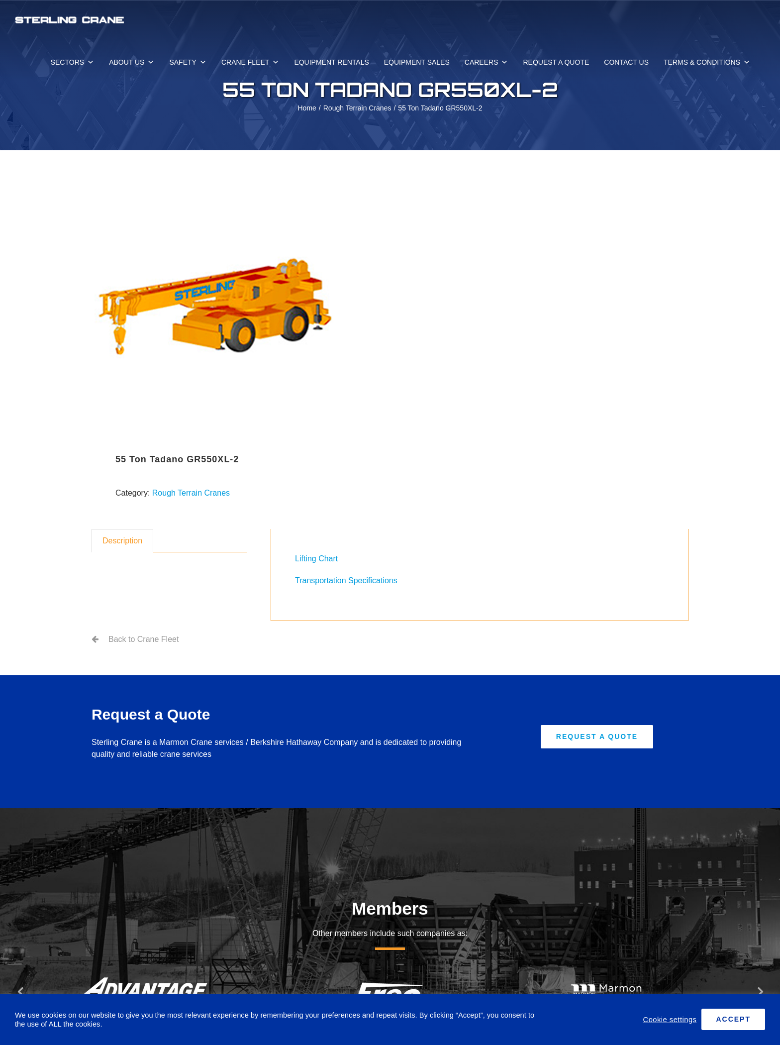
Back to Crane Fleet (143, 639)
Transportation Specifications (346, 580)
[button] (19, 991)
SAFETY (187, 62)
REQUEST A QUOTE (556, 62)
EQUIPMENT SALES (417, 62)
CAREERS (486, 62)
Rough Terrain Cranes (191, 493)
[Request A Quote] (597, 736)
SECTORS (72, 62)
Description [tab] (122, 540)
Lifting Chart (316, 558)
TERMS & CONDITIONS (707, 62)
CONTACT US (626, 62)
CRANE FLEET (250, 62)
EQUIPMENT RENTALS (331, 62)
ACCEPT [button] (733, 1019)
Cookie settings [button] (670, 1020)
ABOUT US (131, 62)
